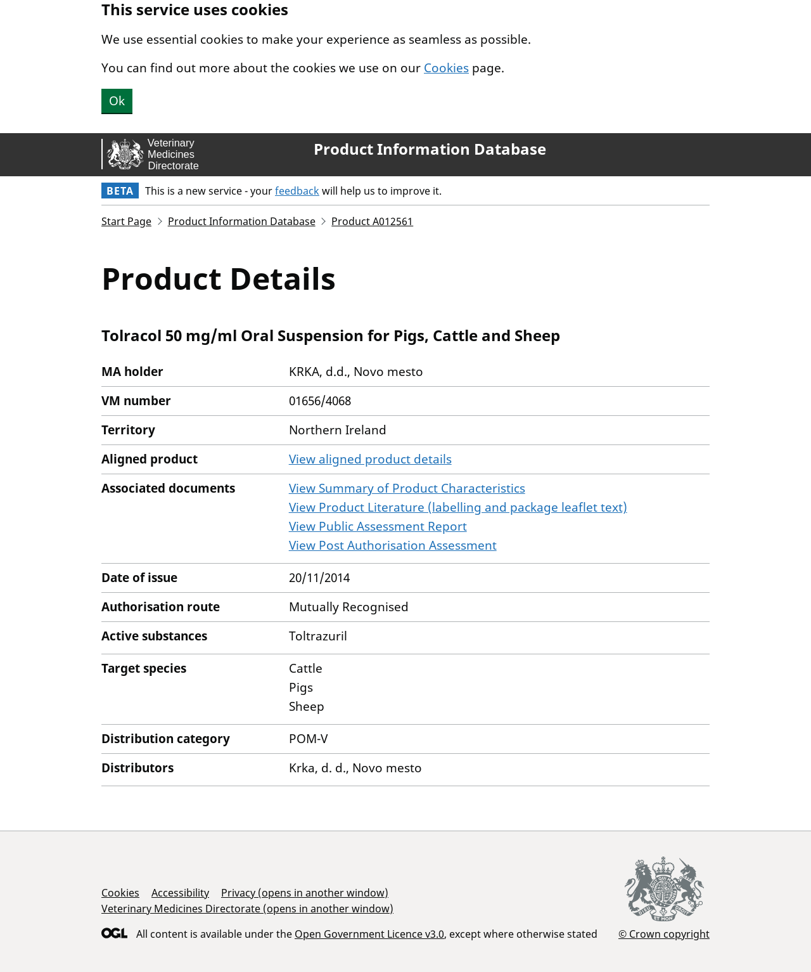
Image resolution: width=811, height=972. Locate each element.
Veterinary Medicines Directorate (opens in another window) (247, 909)
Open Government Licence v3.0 (369, 934)
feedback (297, 191)
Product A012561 (372, 221)
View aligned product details (370, 459)
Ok (117, 101)
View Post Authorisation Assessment (393, 545)
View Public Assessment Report (378, 526)
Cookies (446, 68)
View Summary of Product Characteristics (407, 488)
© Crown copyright (664, 933)
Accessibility (180, 893)
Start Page (126, 221)
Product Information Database (430, 149)
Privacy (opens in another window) (304, 893)
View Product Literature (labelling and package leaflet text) (458, 507)
